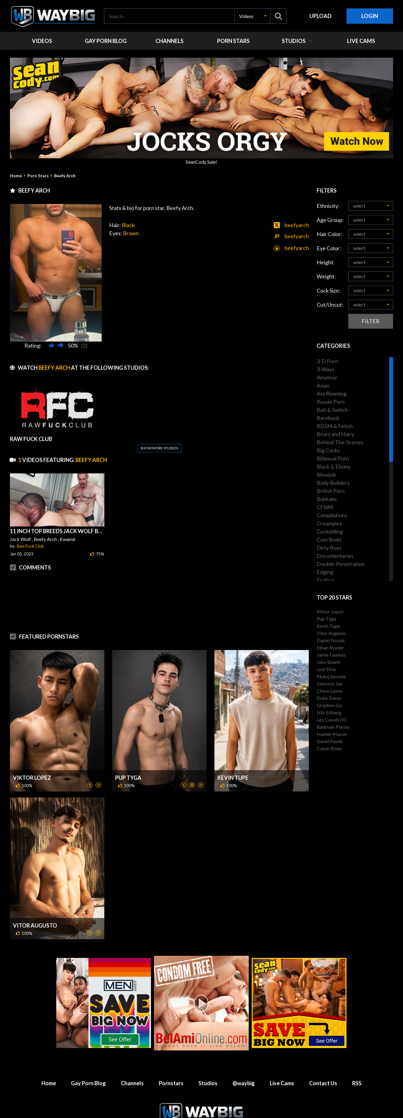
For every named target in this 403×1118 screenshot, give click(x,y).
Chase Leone (330, 691)
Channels (132, 1083)
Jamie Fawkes (331, 655)
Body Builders (333, 482)
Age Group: (330, 220)
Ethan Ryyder (330, 647)
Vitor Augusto (35, 925)
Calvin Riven (329, 748)
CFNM (325, 507)
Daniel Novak (331, 640)
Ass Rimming (331, 393)
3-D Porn (327, 361)
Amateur (327, 377)
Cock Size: (328, 290)
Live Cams (282, 1083)
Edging (325, 572)
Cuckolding (330, 531)
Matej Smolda (331, 676)
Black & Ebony (333, 466)
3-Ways (325, 369)
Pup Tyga (128, 777)
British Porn (331, 491)
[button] (252, 16)
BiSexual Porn (333, 458)
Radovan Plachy (333, 727)
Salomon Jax (329, 683)
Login (369, 16)
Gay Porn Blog (88, 1083)
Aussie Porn (331, 401)
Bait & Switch (332, 409)
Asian (323, 385)
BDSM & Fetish (335, 426)
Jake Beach (328, 662)
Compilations (332, 515)
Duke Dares (329, 698)
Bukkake (327, 499)
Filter (370, 321)
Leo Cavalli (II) (331, 719)
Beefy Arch (64, 175)
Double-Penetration (341, 564)
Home (16, 175)
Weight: (326, 276)
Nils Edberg (329, 712)
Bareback (328, 418)
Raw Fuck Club (30, 545)
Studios (207, 1083)
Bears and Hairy (335, 434)
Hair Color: (329, 234)
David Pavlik (330, 741)
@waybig (243, 1083)
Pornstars (171, 1083)
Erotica (325, 580)
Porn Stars (38, 175)
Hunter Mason (332, 734)
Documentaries (335, 555)
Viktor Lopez (32, 777)
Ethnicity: (328, 205)
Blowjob (326, 474)
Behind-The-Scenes (340, 442)
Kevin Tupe (232, 777)
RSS (356, 1083)
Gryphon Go (329, 705)
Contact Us (323, 1083)
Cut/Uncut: (330, 304)
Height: (326, 262)
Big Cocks (328, 450)
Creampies (329, 523)
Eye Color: (329, 248)
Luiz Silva (326, 669)
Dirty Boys (329, 547)
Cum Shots (329, 539)
